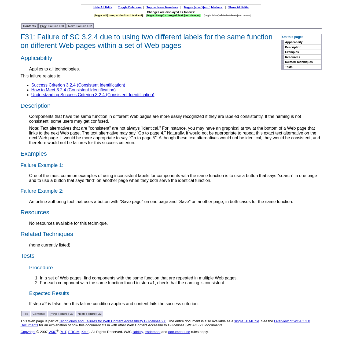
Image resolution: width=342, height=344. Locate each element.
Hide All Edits (102, 7)
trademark (153, 332)
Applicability (294, 42)
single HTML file (246, 321)
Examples (292, 52)
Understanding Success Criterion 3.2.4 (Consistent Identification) (93, 94)
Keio (85, 332)
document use (179, 332)
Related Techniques (299, 61)
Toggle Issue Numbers (162, 7)
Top (25, 313)
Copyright (28, 332)
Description (293, 47)
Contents (29, 26)
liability (138, 332)
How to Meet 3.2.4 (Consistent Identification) (73, 90)
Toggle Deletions (130, 7)
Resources (292, 57)
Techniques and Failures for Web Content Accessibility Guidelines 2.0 (112, 321)
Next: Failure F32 (80, 26)
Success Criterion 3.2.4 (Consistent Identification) (78, 85)
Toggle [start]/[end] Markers (203, 7)
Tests (289, 67)
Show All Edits (238, 7)
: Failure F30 (52, 26)
